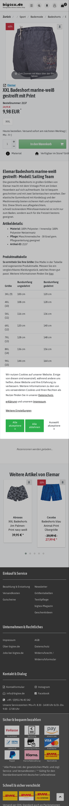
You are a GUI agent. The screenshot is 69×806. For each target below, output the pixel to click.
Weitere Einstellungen (18, 410)
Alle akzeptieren (15, 425)
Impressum (39, 401)
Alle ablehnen (34, 426)
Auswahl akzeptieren (54, 425)
